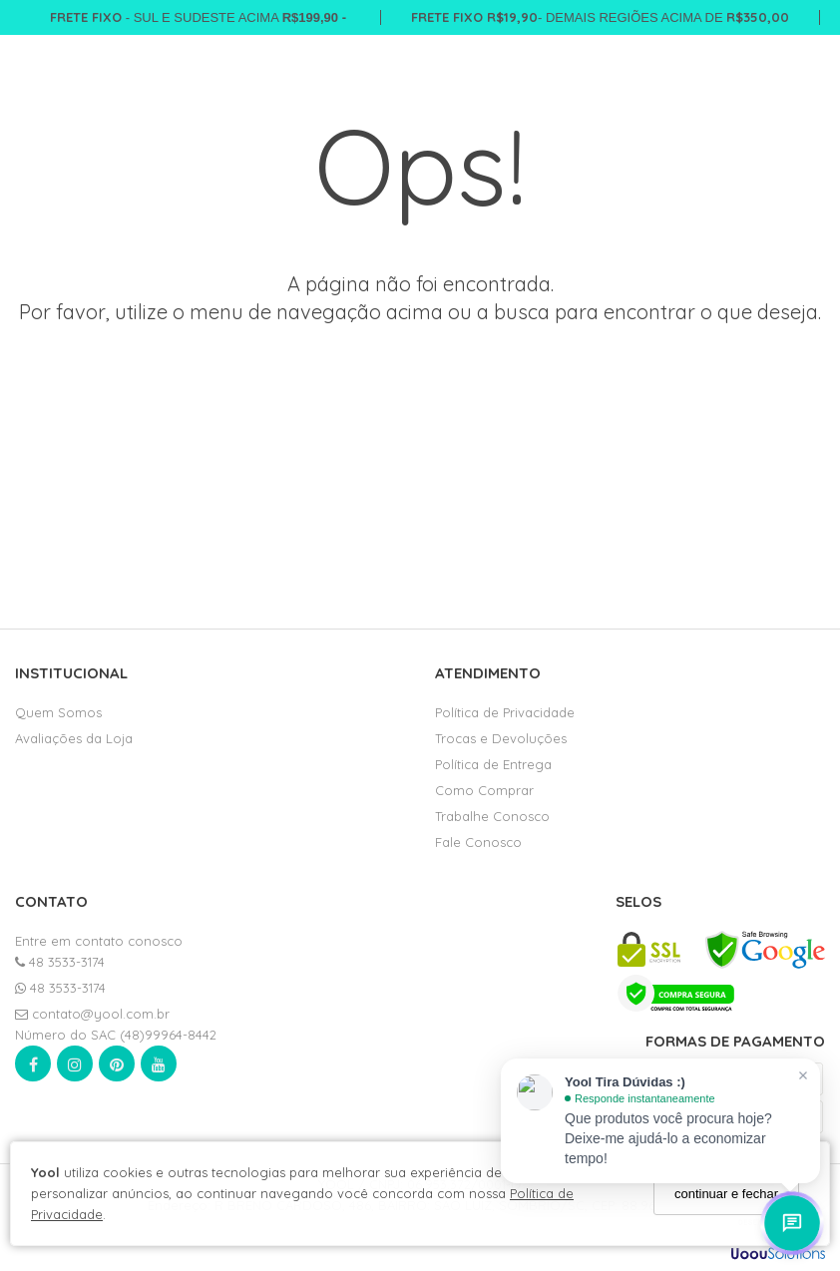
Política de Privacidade (505, 712)
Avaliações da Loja (74, 738)
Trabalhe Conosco (492, 816)
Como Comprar (484, 790)
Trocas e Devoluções (501, 738)
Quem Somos (58, 712)
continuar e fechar (726, 1193)
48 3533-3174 (60, 962)
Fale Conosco (478, 842)
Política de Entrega (493, 764)
